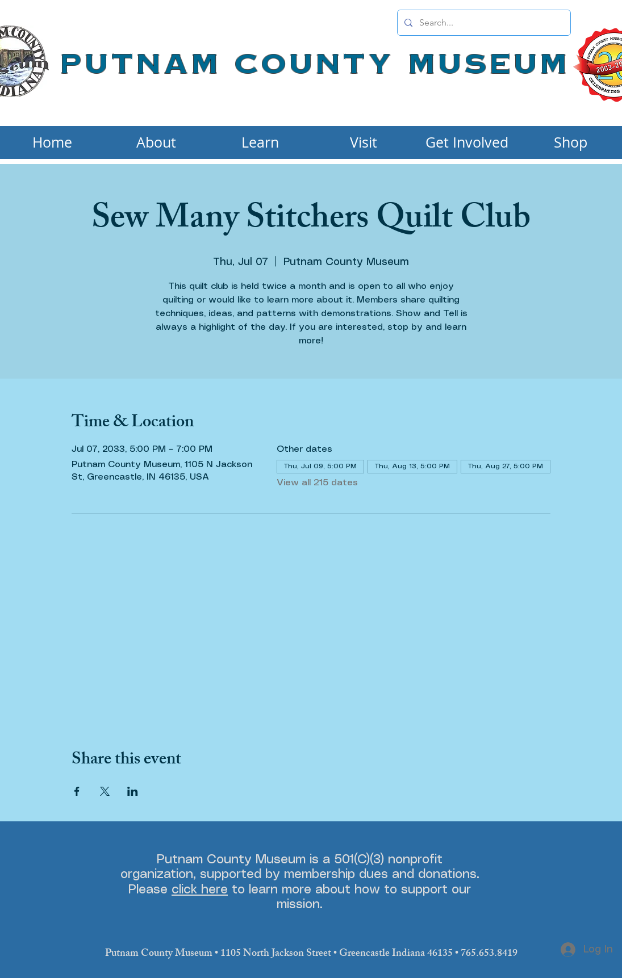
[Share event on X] (104, 791)
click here (200, 890)
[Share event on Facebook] (77, 791)
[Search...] (482, 22)
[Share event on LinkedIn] (132, 791)
